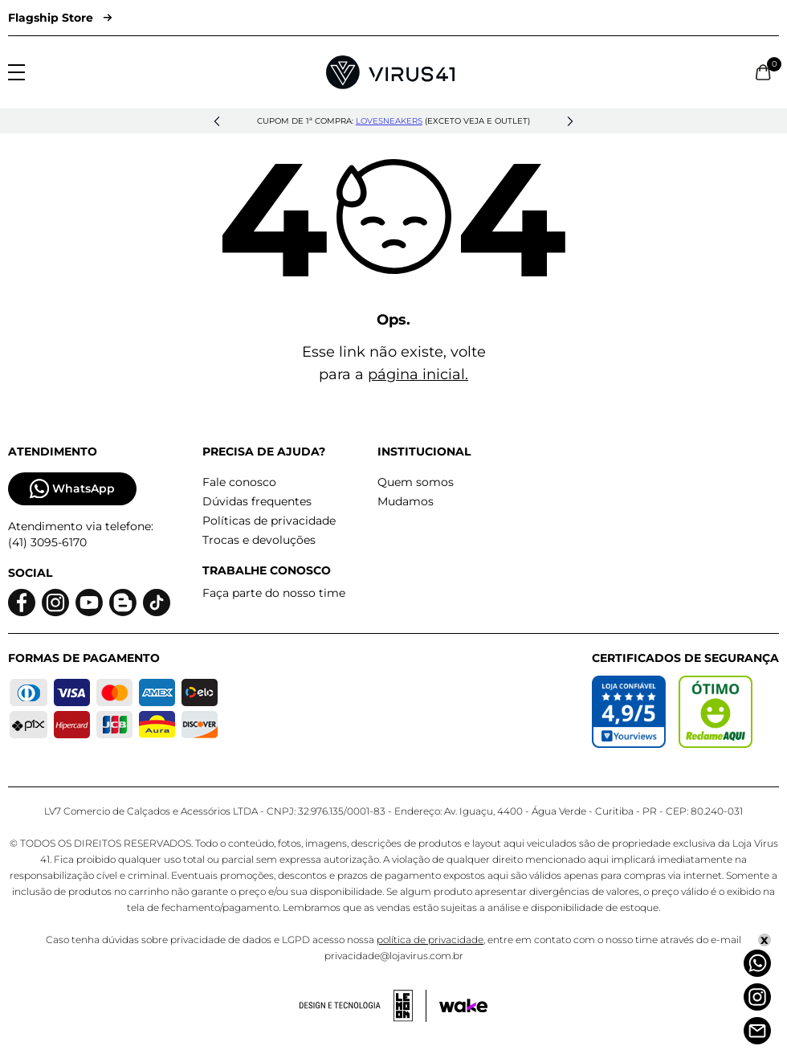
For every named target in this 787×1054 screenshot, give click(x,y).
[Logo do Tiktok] (156, 603)
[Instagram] (757, 997)
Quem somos (415, 482)
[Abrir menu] (16, 72)
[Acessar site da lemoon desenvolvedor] (363, 1006)
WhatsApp (72, 489)
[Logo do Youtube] (89, 603)
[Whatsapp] (757, 963)
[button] (217, 121)
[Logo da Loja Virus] (390, 72)
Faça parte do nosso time (273, 593)
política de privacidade (430, 939)
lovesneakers (389, 121)
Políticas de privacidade (269, 520)
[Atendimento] (757, 1030)
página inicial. (418, 374)
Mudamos (405, 501)
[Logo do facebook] (21, 603)
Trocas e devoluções (259, 540)
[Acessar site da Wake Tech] (463, 1006)
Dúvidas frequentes (257, 501)
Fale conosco (239, 482)
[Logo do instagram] (55, 603)
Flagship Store (60, 17)
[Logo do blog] (123, 603)
